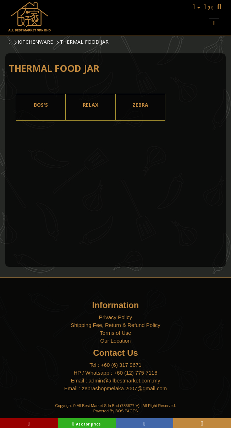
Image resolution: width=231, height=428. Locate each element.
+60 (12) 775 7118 (136, 373)
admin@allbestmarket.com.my (124, 380)
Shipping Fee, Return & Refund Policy (115, 325)
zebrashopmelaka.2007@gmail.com (124, 388)
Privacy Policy (115, 317)
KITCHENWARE (35, 41)
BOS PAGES (126, 411)
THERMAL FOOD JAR (84, 41)
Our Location (115, 341)
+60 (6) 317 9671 (121, 365)
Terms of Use (115, 333)
